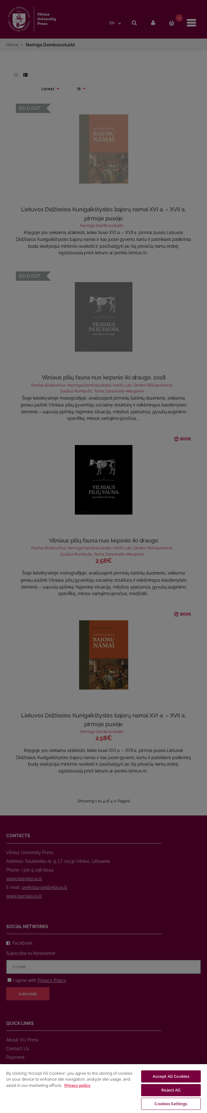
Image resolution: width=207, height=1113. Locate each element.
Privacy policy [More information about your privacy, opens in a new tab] (77, 1085)
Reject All (170, 1090)
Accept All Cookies (171, 1076)
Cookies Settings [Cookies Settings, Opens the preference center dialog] (170, 1103)
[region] (103, 1088)
